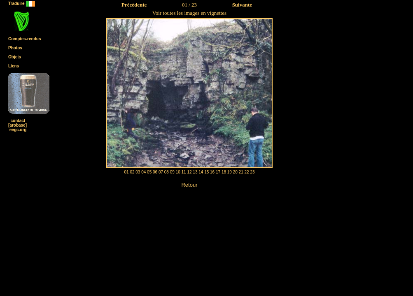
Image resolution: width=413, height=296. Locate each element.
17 (218, 172)
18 (224, 172)
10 (178, 172)
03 (137, 172)
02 (132, 172)
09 (172, 172)
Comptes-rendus (24, 39)
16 (212, 172)
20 (235, 172)
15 (206, 172)
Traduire (21, 3)
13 (195, 172)
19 (229, 172)
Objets (14, 57)
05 (149, 172)
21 (241, 172)
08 (166, 172)
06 (155, 172)
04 (143, 172)
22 (247, 172)
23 (252, 172)
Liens (13, 66)
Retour (189, 185)
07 (161, 172)
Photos (15, 48)
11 (184, 172)
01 (126, 172)
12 (189, 172)
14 (200, 172)
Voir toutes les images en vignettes (189, 13)
